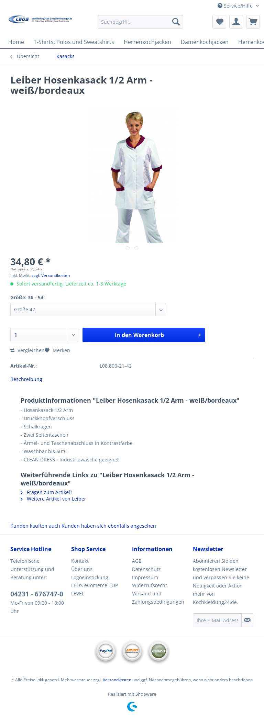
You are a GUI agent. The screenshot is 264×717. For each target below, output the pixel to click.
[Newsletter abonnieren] (247, 620)
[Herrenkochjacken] (147, 41)
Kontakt (80, 561)
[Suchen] (176, 22)
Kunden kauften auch (35, 526)
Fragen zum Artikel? (46, 492)
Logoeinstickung (89, 577)
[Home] (16, 41)
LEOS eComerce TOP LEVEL (94, 589)
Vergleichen (27, 350)
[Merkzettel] (219, 22)
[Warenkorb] (253, 22)
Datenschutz (146, 569)
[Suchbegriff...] (141, 22)
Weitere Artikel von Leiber (53, 498)
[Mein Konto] (236, 22)
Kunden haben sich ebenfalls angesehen (109, 526)
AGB (137, 561)
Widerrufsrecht (149, 585)
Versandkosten (117, 680)
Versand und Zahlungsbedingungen (158, 597)
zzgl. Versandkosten (51, 275)
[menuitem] (141, 25)
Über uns (81, 569)
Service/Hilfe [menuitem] (236, 5)
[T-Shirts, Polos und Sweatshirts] (74, 41)
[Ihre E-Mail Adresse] (217, 620)
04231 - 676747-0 (36, 594)
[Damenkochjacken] (204, 41)
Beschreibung (26, 379)
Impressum (145, 577)
